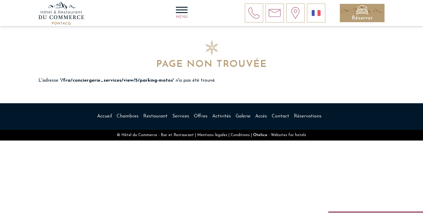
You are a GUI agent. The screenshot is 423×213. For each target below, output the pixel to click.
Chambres (128, 116)
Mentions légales (212, 135)
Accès (261, 116)
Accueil (104, 116)
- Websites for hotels (279, 135)
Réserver (362, 18)
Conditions (240, 135)
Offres (201, 116)
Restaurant (155, 116)
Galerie (243, 116)
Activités (221, 116)
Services (180, 116)
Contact (280, 116)
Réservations (307, 116)
